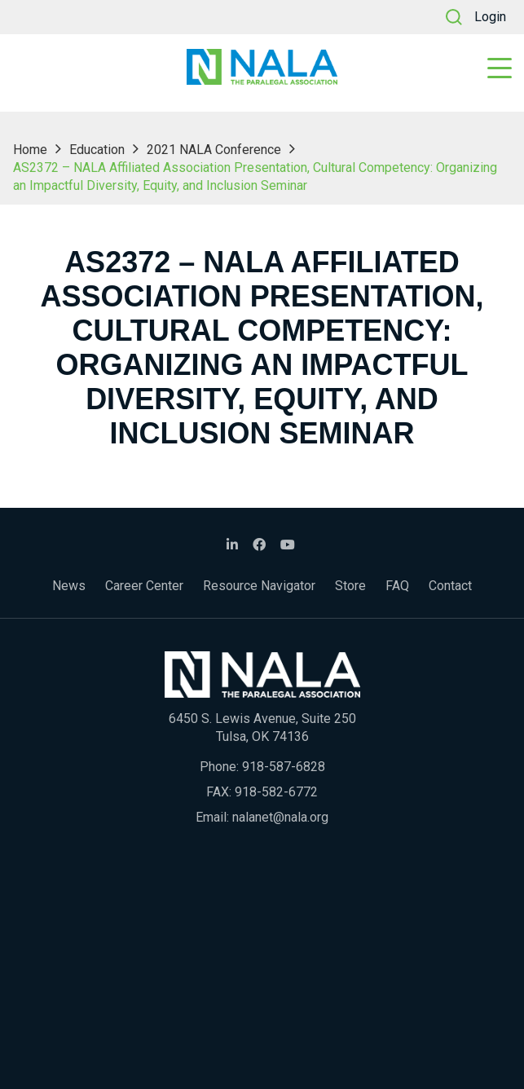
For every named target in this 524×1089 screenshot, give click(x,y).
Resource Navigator (259, 585)
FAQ (397, 585)
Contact (450, 585)
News (69, 585)
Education (97, 149)
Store (350, 585)
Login (490, 16)
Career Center (144, 585)
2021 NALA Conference (214, 149)
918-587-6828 (283, 766)
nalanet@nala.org (280, 817)
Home (30, 149)
